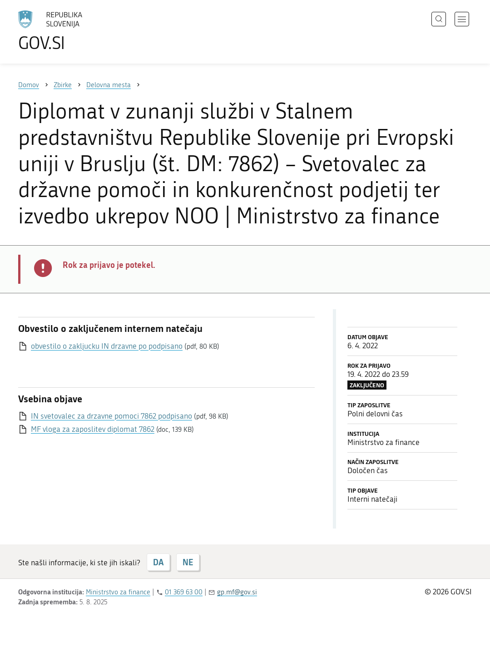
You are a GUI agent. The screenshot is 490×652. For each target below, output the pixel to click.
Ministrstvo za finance (118, 592)
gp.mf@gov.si (237, 592)
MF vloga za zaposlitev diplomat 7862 (92, 429)
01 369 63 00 (184, 592)
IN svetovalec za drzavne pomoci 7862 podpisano (111, 415)
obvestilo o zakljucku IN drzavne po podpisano (107, 346)
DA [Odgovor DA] (158, 562)
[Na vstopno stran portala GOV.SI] (75, 30)
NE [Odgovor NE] (188, 562)
